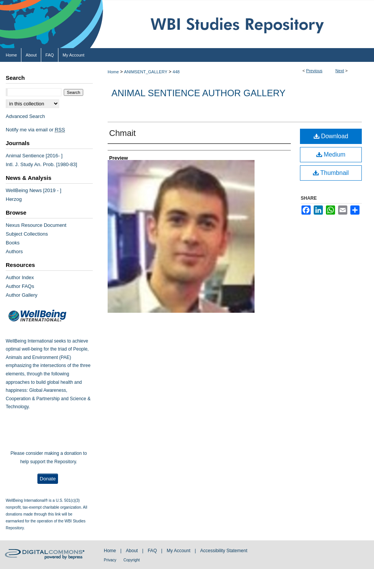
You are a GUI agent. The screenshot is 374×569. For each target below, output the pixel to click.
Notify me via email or (35, 130)
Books (12, 243)
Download (331, 136)
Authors (14, 251)
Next (339, 70)
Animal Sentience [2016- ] (34, 155)
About (132, 550)
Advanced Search (25, 116)
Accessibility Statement (223, 550)
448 (175, 72)
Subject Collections (27, 234)
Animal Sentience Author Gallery (198, 93)
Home (113, 72)
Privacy (111, 560)
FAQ (153, 550)
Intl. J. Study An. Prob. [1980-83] (41, 164)
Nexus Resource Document (36, 225)
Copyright (132, 560)
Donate (48, 479)
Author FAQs (20, 286)
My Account (179, 550)
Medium (330, 154)
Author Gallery (21, 295)
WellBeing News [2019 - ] (33, 190)
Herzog (14, 199)
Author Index (20, 277)
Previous (314, 70)
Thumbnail (331, 173)
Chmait (122, 133)
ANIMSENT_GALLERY (146, 72)
